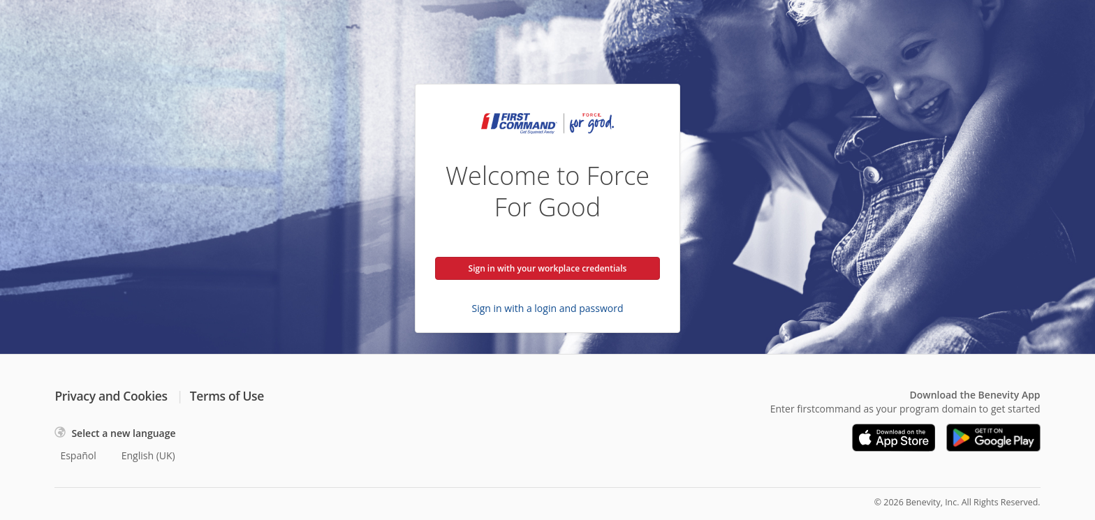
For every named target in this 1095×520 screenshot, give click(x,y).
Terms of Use (227, 395)
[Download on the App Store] (894, 438)
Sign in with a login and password (548, 308)
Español (78, 455)
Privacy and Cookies (110, 395)
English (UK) (148, 455)
